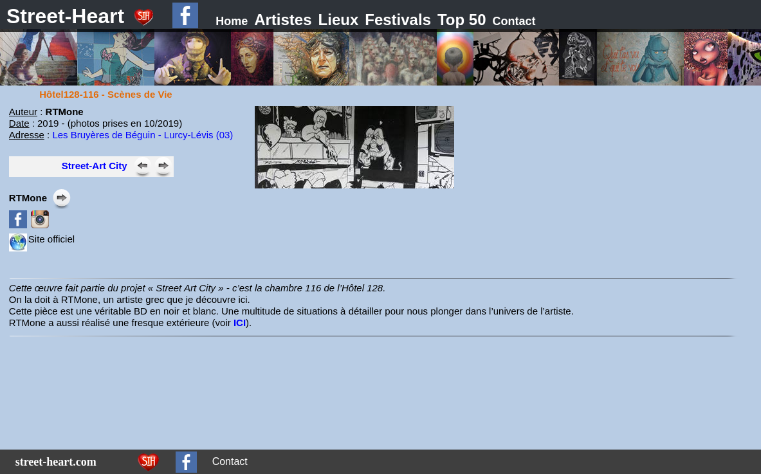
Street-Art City (94, 165)
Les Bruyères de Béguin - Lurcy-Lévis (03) (142, 134)
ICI (240, 322)
